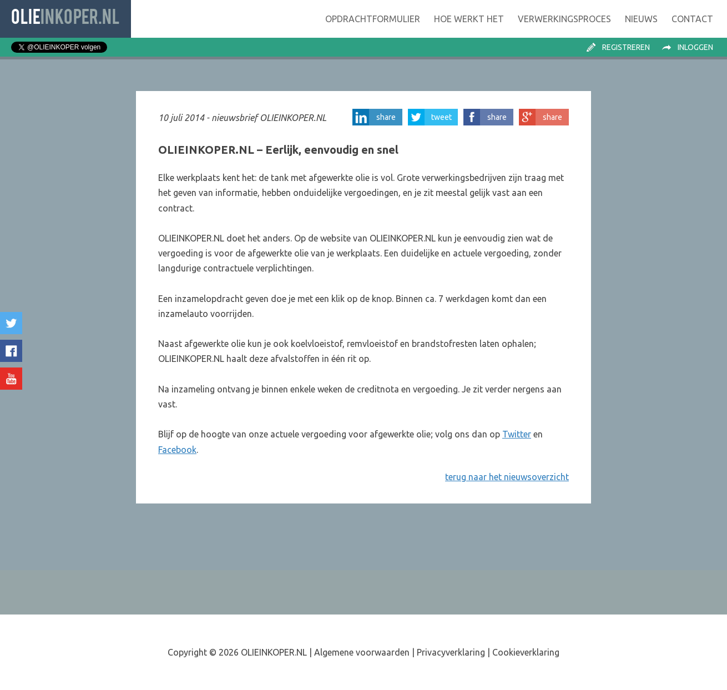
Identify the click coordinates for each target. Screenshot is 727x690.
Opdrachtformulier (372, 19)
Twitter (516, 434)
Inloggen (695, 47)
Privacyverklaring (451, 652)
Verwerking (564, 19)
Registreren (626, 47)
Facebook (177, 450)
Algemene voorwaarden (362, 652)
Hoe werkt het (469, 19)
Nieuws (641, 19)
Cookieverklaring (525, 652)
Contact (692, 19)
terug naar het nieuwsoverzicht (507, 476)
